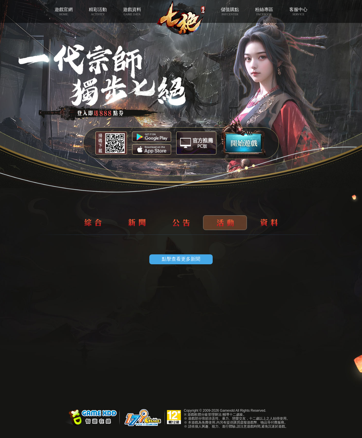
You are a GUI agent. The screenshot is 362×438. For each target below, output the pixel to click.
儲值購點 (230, 11)
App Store (151, 149)
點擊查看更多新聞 (181, 259)
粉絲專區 (264, 11)
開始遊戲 (243, 136)
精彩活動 (98, 11)
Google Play (151, 137)
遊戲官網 (63, 11)
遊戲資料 (132, 11)
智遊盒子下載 (196, 143)
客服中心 (298, 11)
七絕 (181, 17)
